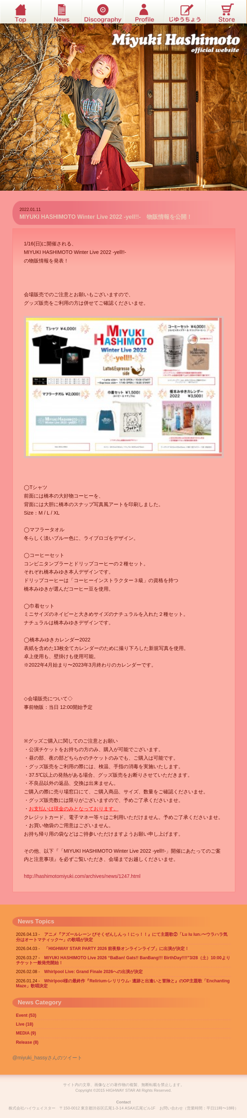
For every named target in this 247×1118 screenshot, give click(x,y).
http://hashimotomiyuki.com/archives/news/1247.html (82, 876)
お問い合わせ (171, 1108)
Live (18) (24, 1024)
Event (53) (26, 1015)
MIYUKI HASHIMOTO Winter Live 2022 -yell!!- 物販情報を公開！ (106, 217)
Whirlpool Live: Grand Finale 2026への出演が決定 (93, 971)
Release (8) (27, 1042)
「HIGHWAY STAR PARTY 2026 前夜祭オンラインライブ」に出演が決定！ (116, 948)
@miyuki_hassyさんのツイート (47, 1057)
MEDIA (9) (26, 1033)
